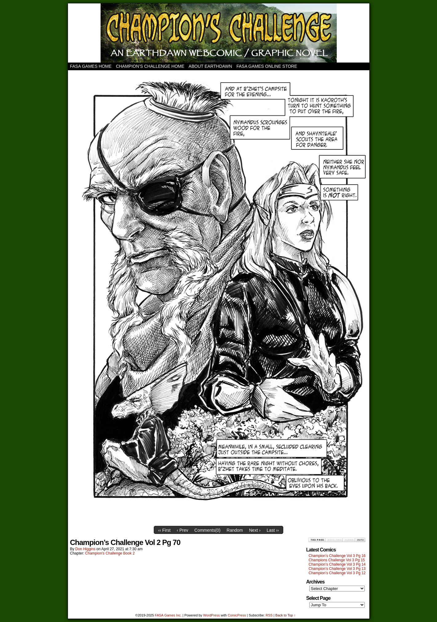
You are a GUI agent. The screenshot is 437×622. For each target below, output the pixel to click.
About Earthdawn (210, 66)
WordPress (211, 615)
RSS (269, 615)
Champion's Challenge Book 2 (110, 553)
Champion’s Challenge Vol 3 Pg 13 (337, 569)
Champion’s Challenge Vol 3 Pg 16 (337, 556)
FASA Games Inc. (168, 615)
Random (235, 530)
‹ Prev (182, 530)
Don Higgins (85, 549)
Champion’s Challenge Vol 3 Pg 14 (337, 564)
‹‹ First (164, 530)
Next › (254, 530)
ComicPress (237, 615)
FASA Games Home (91, 66)
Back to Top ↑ (285, 615)
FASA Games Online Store (266, 66)
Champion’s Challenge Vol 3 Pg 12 (337, 573)
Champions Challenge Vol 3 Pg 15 (337, 560)
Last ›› (273, 530)
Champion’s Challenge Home (150, 66)
